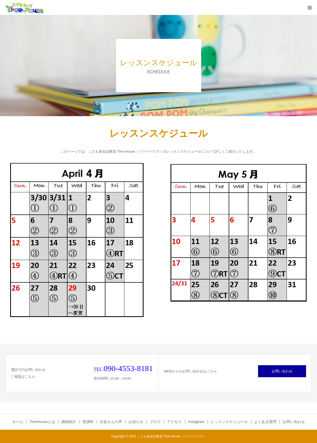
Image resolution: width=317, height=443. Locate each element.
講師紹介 (68, 422)
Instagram (196, 422)
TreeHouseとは (42, 422)
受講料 (88, 422)
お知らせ (135, 422)
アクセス (174, 422)
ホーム (17, 422)
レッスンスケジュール (229, 422)
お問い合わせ (282, 371)
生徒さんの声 (111, 422)
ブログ (155, 422)
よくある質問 (265, 422)
